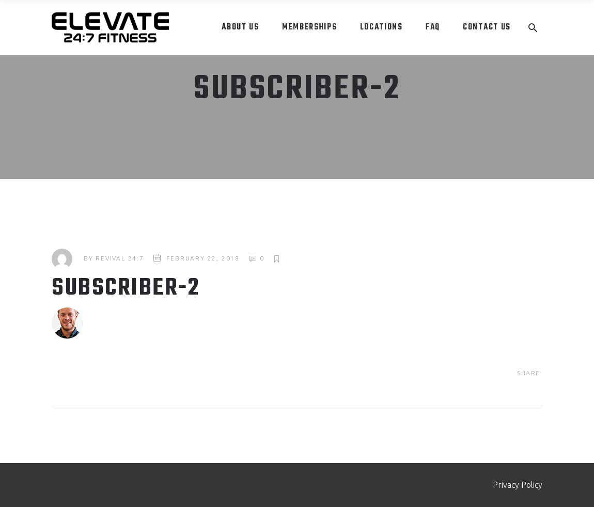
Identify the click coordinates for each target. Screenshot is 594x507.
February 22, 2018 (203, 258)
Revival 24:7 (120, 258)
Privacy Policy (517, 484)
